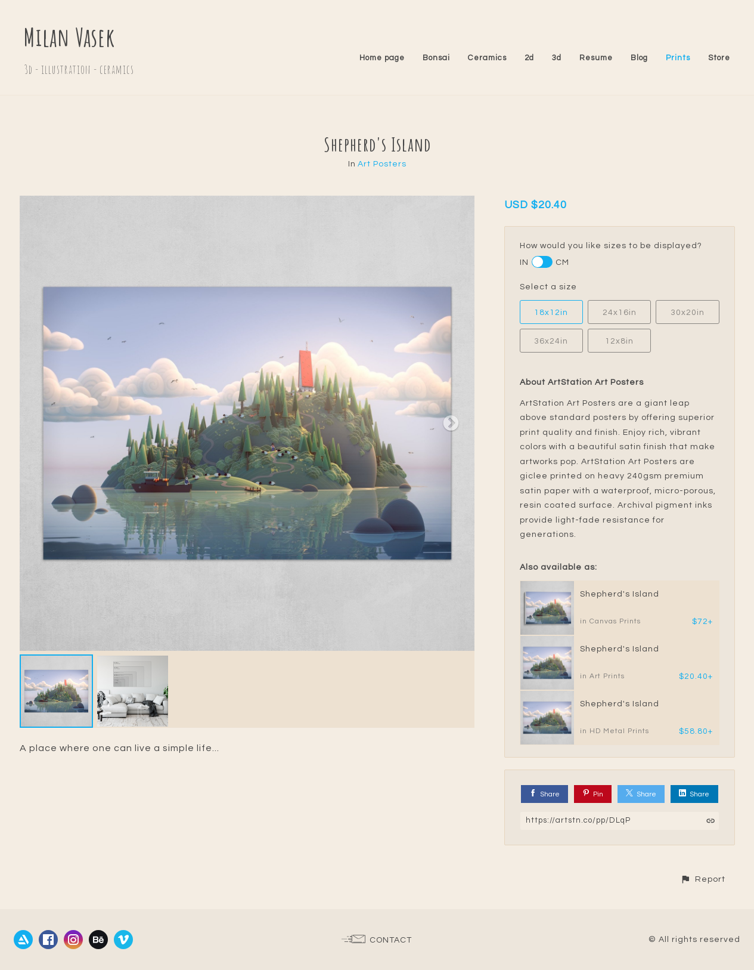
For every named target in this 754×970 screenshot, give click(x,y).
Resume (596, 58)
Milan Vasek (69, 36)
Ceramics (487, 58)
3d (556, 58)
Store (719, 58)
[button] (702, 879)
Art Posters (382, 164)
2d (529, 58)
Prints (678, 58)
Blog (639, 58)
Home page (382, 58)
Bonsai (436, 58)
